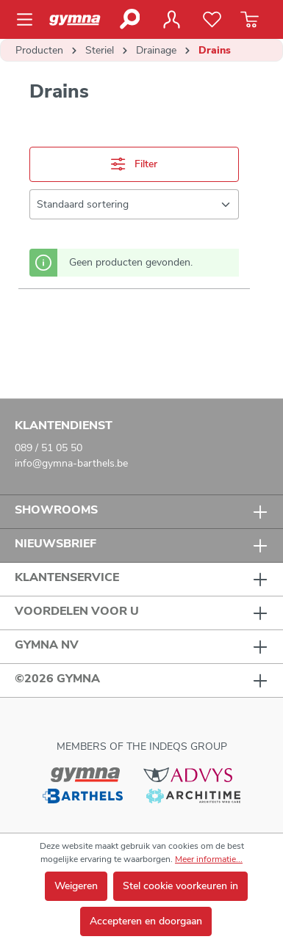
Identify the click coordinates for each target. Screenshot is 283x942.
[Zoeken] (129, 19)
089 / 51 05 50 (48, 448)
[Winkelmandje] (249, 20)
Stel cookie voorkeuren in (180, 886)
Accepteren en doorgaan (146, 921)
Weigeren (76, 886)
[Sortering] (134, 204)
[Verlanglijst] (212, 20)
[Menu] (29, 20)
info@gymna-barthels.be (71, 463)
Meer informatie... (209, 859)
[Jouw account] (171, 20)
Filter (134, 164)
